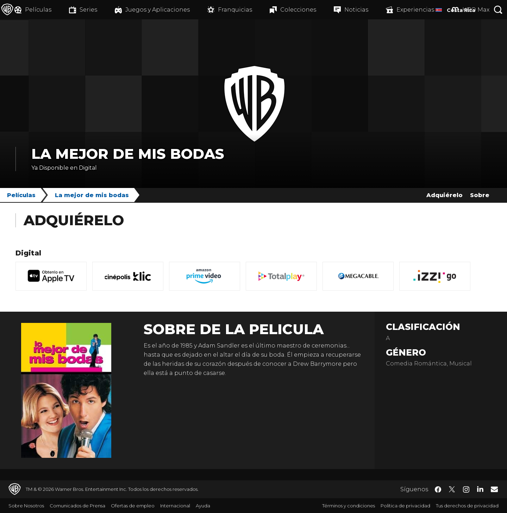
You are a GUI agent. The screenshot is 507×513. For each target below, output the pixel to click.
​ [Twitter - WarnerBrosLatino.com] (452, 489)
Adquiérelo (444, 195)
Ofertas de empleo (133, 505)
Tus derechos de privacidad (467, 505)
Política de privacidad (405, 505)
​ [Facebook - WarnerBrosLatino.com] (438, 489)
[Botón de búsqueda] (498, 9)
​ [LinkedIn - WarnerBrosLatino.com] (480, 488)
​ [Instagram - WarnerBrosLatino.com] (466, 489)
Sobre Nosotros (26, 505)
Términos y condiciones (348, 505)
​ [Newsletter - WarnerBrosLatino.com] (494, 489)
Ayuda (203, 505)
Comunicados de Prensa (77, 505)
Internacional (175, 505)
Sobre (479, 195)
